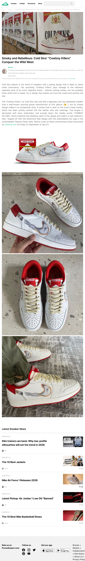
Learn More (72, 78)
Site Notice (79, 554)
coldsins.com (11, 124)
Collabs (22, 3)
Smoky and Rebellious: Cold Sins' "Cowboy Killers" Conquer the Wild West (48, 9)
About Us (78, 556)
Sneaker (14, 3)
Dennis (10, 67)
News (40, 3)
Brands (76, 545)
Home (4, 9)
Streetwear (31, 3)
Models (76, 548)
